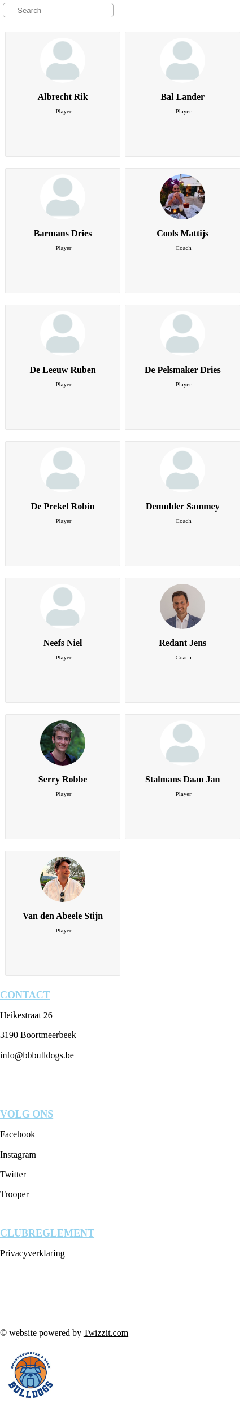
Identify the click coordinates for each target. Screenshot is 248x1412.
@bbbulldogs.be (44, 1055)
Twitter (13, 1174)
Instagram (18, 1154)
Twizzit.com (106, 1333)
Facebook (17, 1134)
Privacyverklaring (32, 1253)
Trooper (14, 1194)
